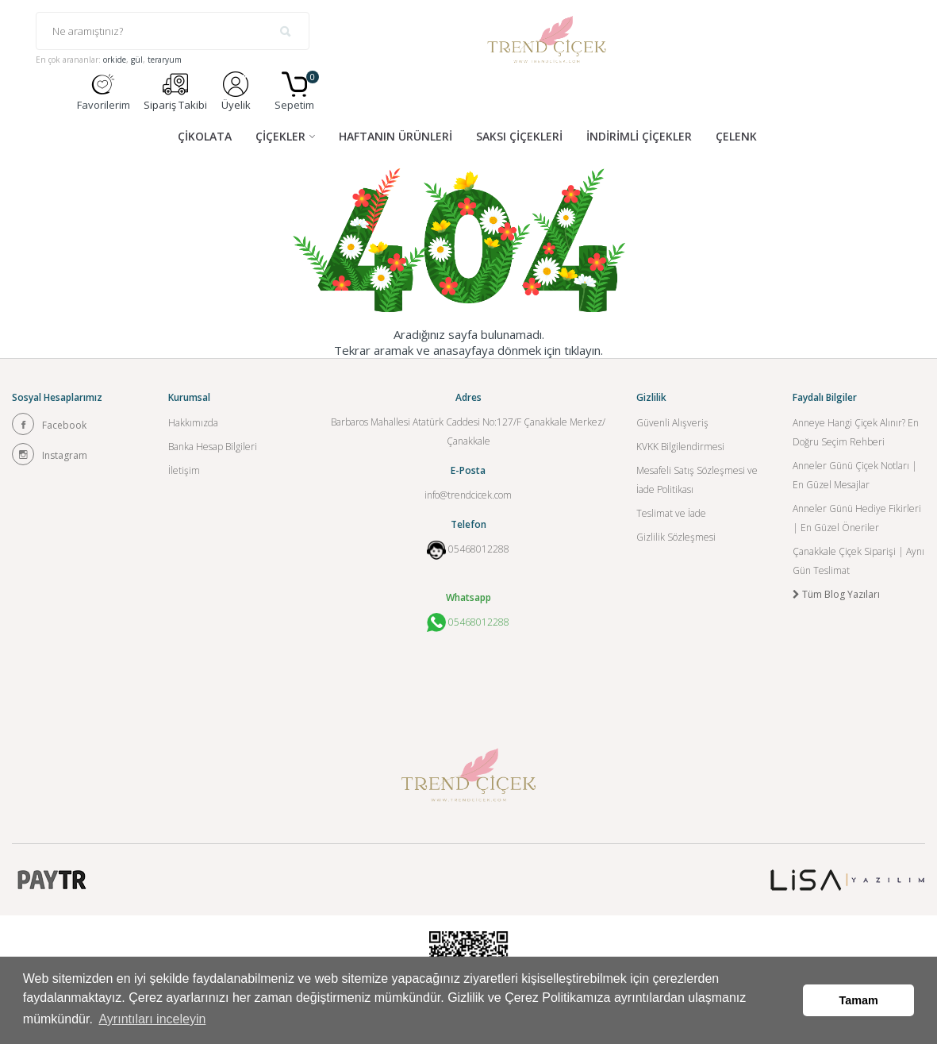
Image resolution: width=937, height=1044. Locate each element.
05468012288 (478, 549)
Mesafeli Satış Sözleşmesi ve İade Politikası (697, 480)
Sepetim (294, 91)
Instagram (49, 454)
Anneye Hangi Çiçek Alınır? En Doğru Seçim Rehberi (856, 432)
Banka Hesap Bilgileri (212, 446)
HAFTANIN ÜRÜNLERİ (395, 136)
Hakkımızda (193, 423)
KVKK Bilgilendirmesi (680, 446)
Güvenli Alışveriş (672, 423)
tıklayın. (583, 350)
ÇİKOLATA (205, 136)
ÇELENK (736, 136)
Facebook (49, 424)
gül (137, 59)
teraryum (165, 59)
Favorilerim (103, 91)
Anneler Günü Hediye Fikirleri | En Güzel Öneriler (857, 518)
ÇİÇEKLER (280, 136)
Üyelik (236, 91)
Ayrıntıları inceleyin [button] (151, 1019)
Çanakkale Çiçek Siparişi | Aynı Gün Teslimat (858, 561)
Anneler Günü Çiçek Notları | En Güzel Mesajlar (855, 475)
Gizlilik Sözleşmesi (676, 537)
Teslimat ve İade (671, 513)
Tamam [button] (858, 1000)
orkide (114, 59)
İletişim (184, 470)
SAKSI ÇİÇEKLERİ (519, 136)
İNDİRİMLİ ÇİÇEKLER (639, 136)
